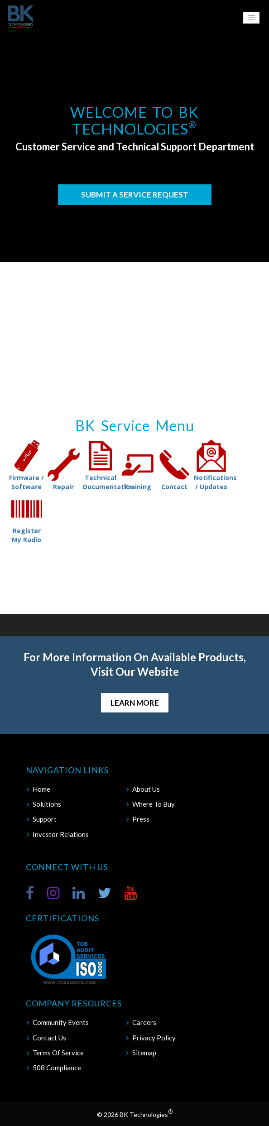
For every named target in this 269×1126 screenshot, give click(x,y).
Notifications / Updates (211, 464)
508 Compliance (57, 1067)
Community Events (61, 1022)
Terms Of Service (58, 1053)
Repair (64, 469)
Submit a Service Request (134, 194)
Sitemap (144, 1053)
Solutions (47, 804)
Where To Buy (153, 804)
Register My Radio (26, 517)
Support (45, 819)
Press (140, 819)
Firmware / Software (26, 464)
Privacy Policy (154, 1038)
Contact (174, 469)
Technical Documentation (100, 464)
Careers (144, 1022)
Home (41, 789)
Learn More (134, 702)
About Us (146, 789)
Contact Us (49, 1038)
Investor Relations (61, 834)
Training (137, 469)
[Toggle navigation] (251, 18)
